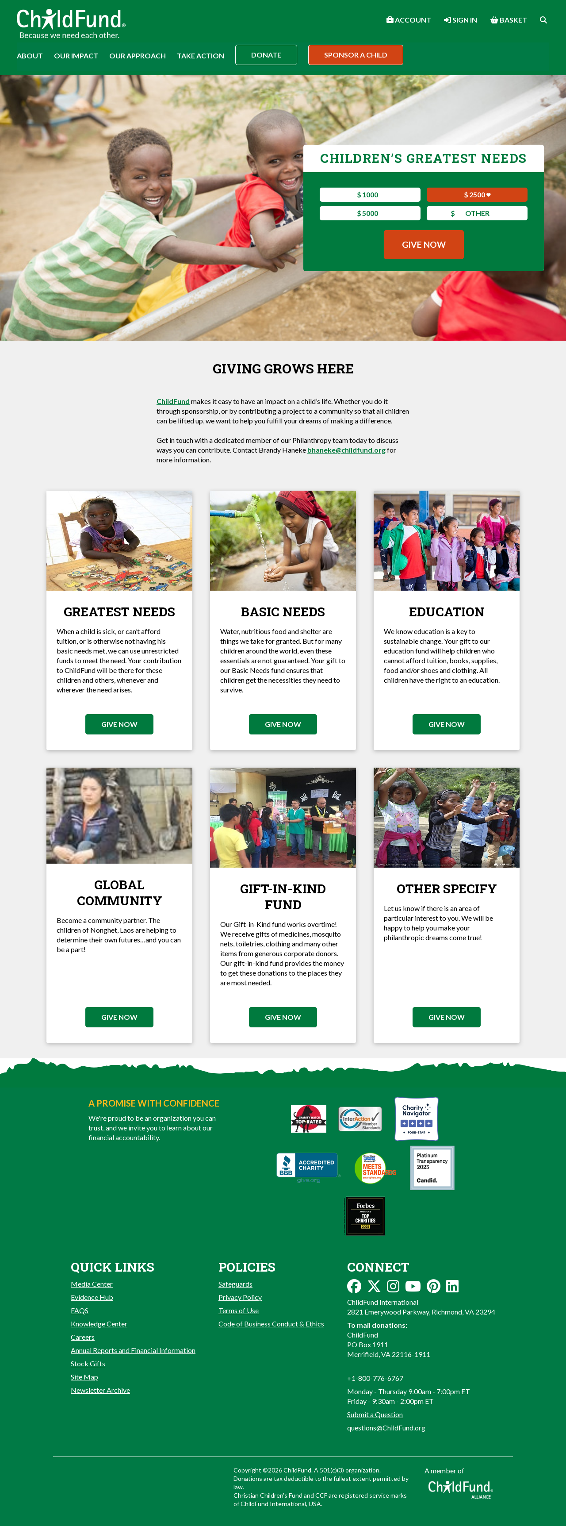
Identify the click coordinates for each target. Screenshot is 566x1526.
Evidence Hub (92, 1297)
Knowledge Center (99, 1323)
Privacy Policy (240, 1297)
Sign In (460, 19)
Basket (508, 19)
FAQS (79, 1310)
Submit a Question (375, 1414)
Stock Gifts (88, 1363)
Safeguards (235, 1284)
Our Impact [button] (76, 55)
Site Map (84, 1376)
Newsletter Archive (100, 1390)
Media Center (92, 1284)
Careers (83, 1337)
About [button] (30, 55)
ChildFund (173, 401)
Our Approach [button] (137, 55)
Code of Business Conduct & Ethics (271, 1323)
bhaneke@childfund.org (346, 450)
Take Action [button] (200, 55)
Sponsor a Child (355, 54)
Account (408, 19)
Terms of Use (238, 1310)
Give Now (424, 244)
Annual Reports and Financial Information (133, 1350)
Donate (266, 54)
